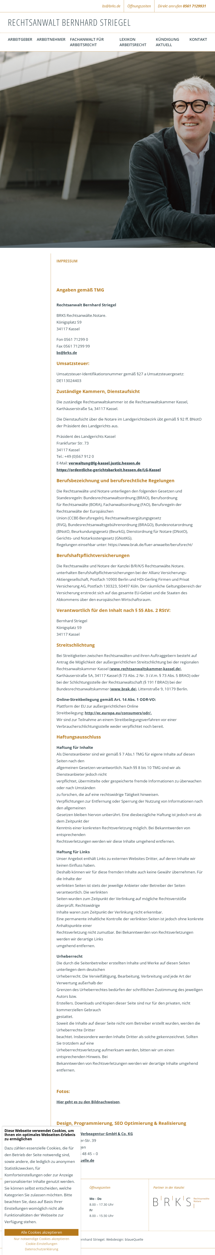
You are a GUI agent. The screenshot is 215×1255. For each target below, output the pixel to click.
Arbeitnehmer (51, 39)
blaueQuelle (134, 1239)
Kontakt (198, 39)
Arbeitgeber (20, 39)
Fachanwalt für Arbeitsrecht (87, 42)
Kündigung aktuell (167, 42)
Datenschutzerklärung (41, 1249)
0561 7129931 (194, 6)
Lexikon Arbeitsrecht (132, 42)
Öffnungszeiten (139, 6)
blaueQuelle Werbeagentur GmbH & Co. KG (94, 1133)
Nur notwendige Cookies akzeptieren (41, 1239)
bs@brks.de (111, 6)
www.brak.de (123, 689)
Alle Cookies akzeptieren (41, 1232)
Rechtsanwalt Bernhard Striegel (69, 22)
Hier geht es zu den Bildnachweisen (88, 1101)
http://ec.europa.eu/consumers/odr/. (118, 713)
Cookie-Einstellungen (41, 1244)
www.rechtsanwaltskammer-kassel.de (145, 668)
